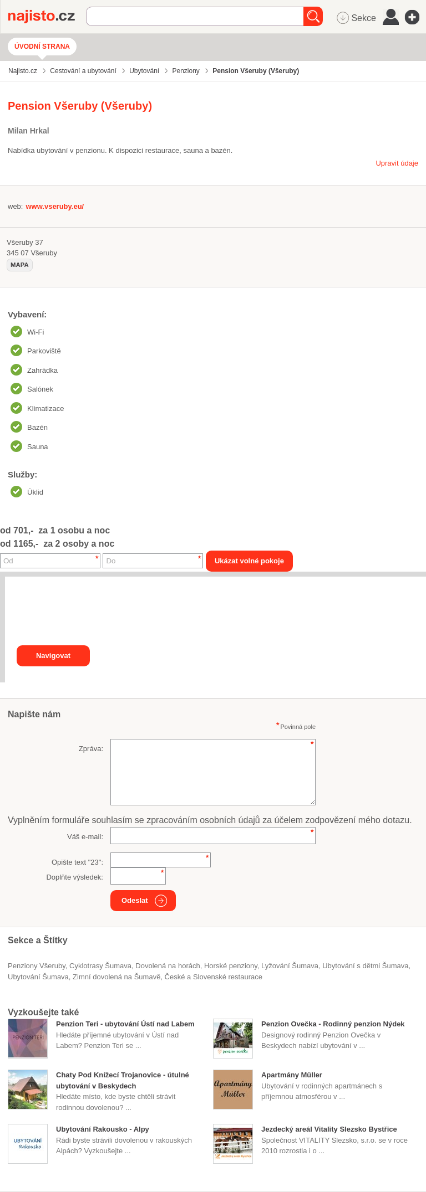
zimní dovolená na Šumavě (116, 977)
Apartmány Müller (291, 1075)
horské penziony (230, 966)
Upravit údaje (397, 163)
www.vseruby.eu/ (55, 206)
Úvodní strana (42, 46)
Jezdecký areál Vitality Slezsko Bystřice (329, 1129)
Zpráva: (91, 748)
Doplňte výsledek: (74, 877)
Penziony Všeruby (36, 966)
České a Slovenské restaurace (213, 977)
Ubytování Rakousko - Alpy (102, 1129)
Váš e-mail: (85, 837)
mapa (20, 264)
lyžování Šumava (289, 966)
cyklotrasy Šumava (100, 966)
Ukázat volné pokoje (249, 561)
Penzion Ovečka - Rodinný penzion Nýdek (333, 1024)
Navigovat (53, 655)
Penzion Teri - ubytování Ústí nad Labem (125, 1024)
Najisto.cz (47, 16)
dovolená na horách (167, 966)
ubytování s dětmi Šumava (365, 966)
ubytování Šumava (38, 977)
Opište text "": (77, 862)
